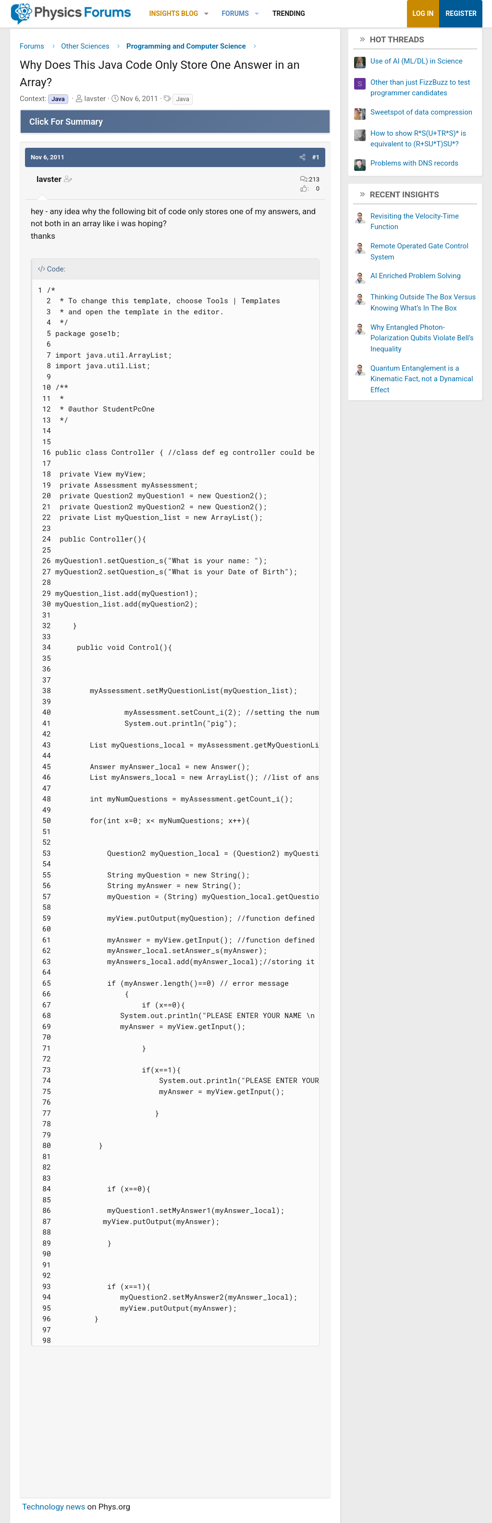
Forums (234, 13)
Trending (288, 13)
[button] (206, 13)
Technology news (53, 1510)
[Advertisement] (175, 1422)
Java (182, 102)
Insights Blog (173, 13)
